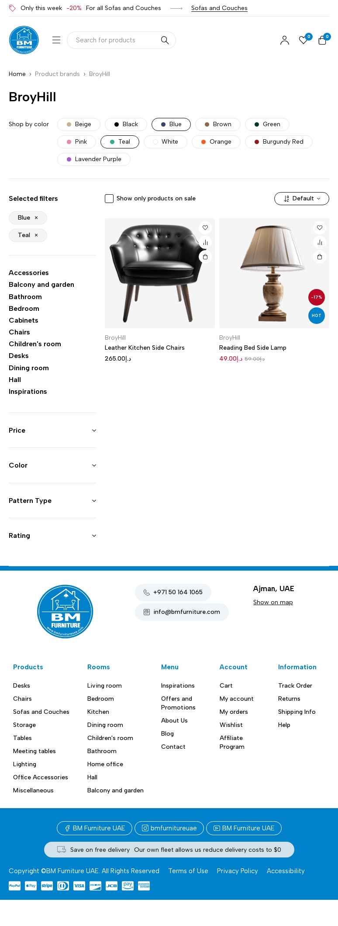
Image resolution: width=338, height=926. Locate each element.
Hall (15, 379)
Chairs (19, 332)
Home (17, 74)
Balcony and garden (41, 284)
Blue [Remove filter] (24, 217)
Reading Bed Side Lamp (252, 347)
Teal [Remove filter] (24, 235)
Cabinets (23, 320)
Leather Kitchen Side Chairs (145, 347)
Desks (19, 355)
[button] (205, 256)
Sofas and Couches (219, 8)
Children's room (35, 344)
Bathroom (25, 297)
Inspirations (28, 391)
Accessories (29, 273)
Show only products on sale (156, 198)
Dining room (29, 368)
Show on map (273, 602)
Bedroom (24, 308)
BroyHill (115, 337)
